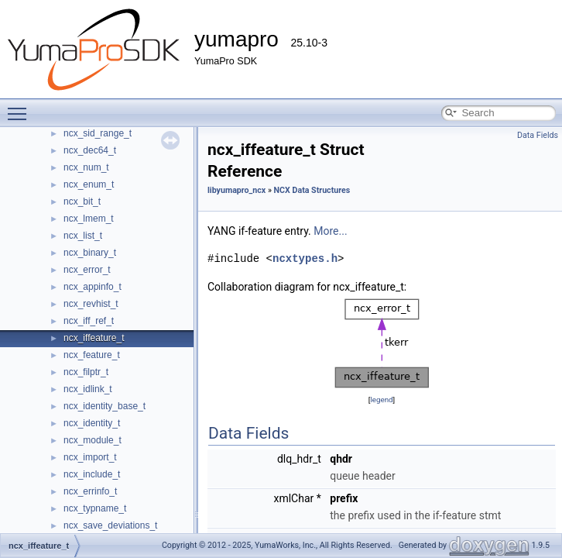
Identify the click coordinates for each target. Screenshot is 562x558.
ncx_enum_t (88, 184)
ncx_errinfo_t (90, 491)
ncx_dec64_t (89, 150)
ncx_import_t (90, 457)
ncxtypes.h (305, 258)
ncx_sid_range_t (97, 133)
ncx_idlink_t (87, 389)
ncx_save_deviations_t (110, 525)
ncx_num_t (86, 167)
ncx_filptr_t (85, 372)
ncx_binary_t (89, 252)
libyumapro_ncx (236, 190)
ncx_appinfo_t (92, 286)
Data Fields (537, 135)
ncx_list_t (82, 235)
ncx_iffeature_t (94, 337)
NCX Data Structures (312, 190)
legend (381, 399)
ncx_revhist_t (90, 303)
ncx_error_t (87, 269)
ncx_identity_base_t (104, 406)
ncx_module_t (92, 440)
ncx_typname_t (94, 508)
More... (330, 231)
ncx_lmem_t (88, 218)
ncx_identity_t (91, 423)
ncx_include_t (91, 474)
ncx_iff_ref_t (88, 320)
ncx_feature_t (91, 355)
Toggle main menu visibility (21, 107)
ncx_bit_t (82, 201)
